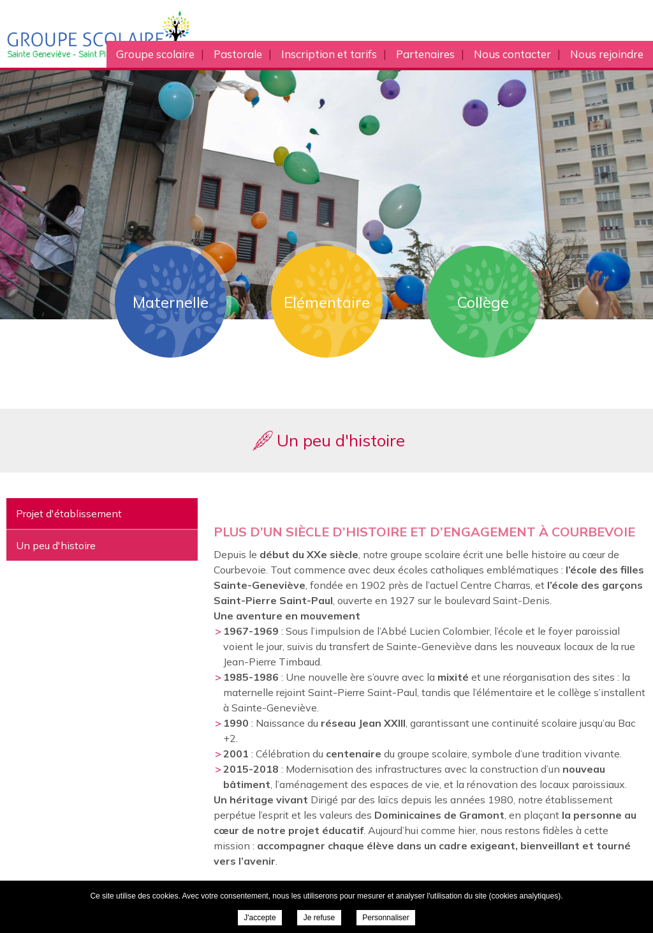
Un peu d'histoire (56, 545)
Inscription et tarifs (329, 54)
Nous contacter (512, 54)
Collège (483, 302)
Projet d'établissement (69, 513)
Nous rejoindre (606, 54)
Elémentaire (327, 302)
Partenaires (425, 54)
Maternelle (171, 302)
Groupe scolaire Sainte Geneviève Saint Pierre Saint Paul (133, 34)
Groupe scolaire (155, 54)
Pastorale (238, 54)
